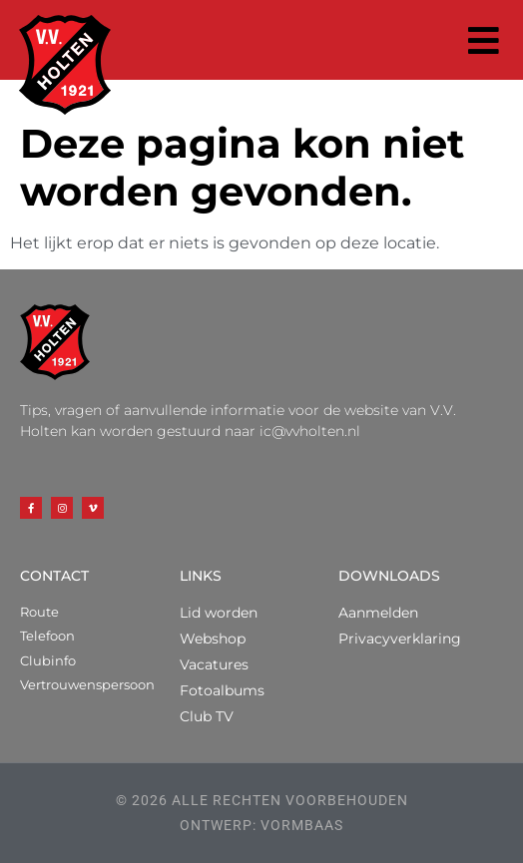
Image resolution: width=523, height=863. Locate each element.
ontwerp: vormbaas (261, 825)
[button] (484, 40)
